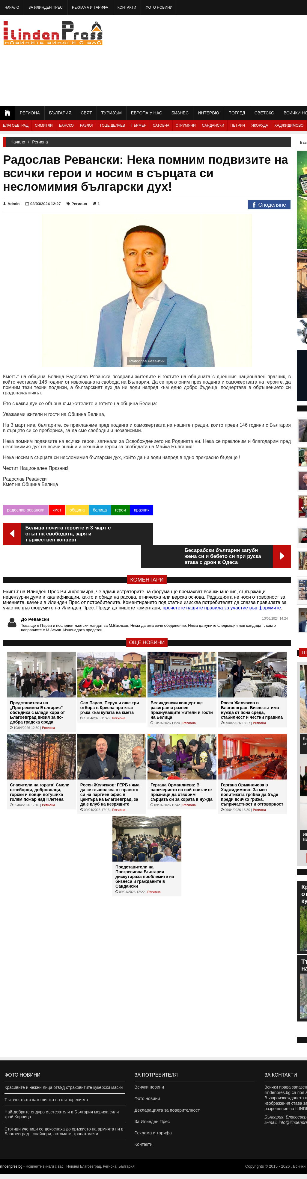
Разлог (87, 125)
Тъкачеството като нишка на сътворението (46, 1099)
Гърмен (139, 125)
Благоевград (15, 125)
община (77, 510)
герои (120, 510)
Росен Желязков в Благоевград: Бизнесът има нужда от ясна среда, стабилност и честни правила (252, 687)
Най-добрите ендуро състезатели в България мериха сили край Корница (61, 1114)
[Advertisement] (240, 60)
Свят (86, 113)
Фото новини (158, 7)
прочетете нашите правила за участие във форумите (222, 585)
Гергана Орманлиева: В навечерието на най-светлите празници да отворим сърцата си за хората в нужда (182, 769)
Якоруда (259, 125)
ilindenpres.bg (11, 1171)
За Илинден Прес (45, 7)
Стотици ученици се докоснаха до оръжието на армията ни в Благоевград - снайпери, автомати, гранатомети (63, 1131)
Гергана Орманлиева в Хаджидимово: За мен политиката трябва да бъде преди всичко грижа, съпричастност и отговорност (252, 772)
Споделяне (269, 205)
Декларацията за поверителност (166, 1112)
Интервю (208, 113)
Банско (66, 125)
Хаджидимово (288, 125)
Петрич (238, 125)
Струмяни (186, 125)
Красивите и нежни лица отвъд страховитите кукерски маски (63, 1087)
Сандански (213, 125)
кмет (56, 510)
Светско (264, 113)
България (60, 113)
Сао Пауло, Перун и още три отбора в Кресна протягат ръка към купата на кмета (109, 685)
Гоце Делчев (112, 125)
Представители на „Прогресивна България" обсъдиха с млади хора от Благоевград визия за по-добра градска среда (37, 690)
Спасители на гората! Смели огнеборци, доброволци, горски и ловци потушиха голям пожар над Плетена (39, 769)
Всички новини (149, 1087)
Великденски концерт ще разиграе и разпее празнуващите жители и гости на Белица (182, 687)
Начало (11, 7)
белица (100, 510)
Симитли (43, 125)
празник (141, 510)
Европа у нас (146, 113)
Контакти (127, 7)
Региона (30, 113)
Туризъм (111, 113)
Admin (11, 204)
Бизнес (180, 113)
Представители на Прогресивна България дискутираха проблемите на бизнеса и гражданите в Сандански (144, 854)
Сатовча (161, 125)
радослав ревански (25, 510)
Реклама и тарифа (90, 7)
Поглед (236, 113)
